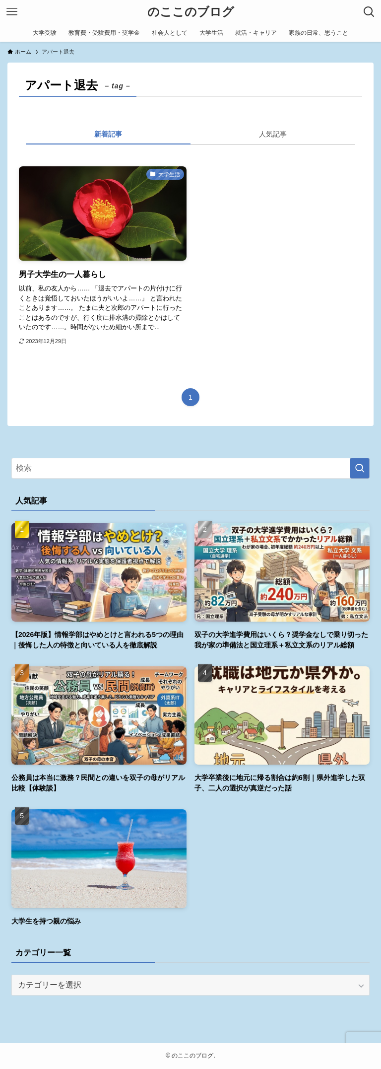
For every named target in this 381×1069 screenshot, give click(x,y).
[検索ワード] (190, 468)
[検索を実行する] (360, 468)
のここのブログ (190, 12)
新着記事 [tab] (108, 134)
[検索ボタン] (369, 12)
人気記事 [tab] (273, 134)
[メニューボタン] (12, 12)
